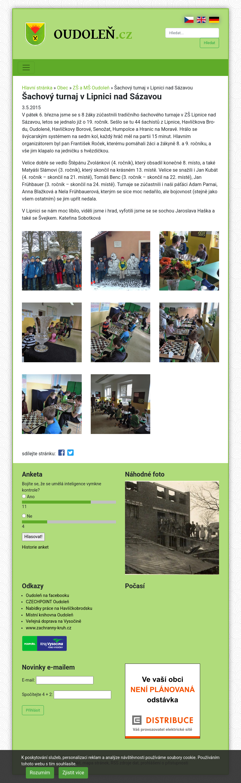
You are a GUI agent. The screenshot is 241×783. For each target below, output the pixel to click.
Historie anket (35, 547)
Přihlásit (33, 710)
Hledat (209, 43)
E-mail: (28, 680)
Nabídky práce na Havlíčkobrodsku (59, 608)
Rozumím (40, 772)
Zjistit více (73, 772)
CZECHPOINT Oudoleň (47, 601)
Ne (27, 516)
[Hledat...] (192, 33)
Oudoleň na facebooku (47, 595)
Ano (28, 496)
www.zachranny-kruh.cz (48, 628)
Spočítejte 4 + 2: (37, 694)
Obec (62, 88)
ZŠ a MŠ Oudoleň (91, 88)
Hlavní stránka (37, 88)
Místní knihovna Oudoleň (49, 615)
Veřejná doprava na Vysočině (53, 621)
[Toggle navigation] (26, 68)
